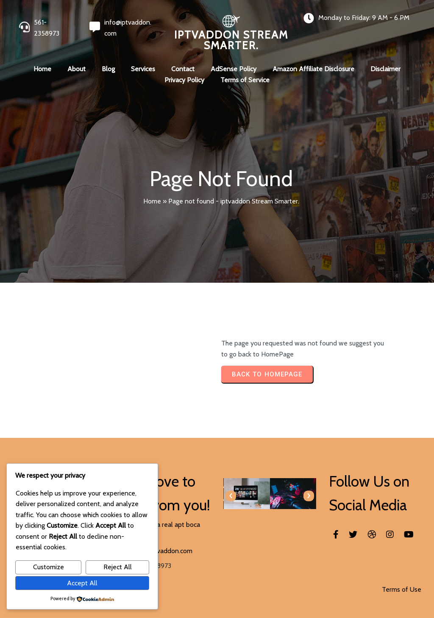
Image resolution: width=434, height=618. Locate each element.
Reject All (117, 567)
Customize (48, 567)
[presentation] (230, 495)
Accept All (82, 583)
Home (152, 201)
